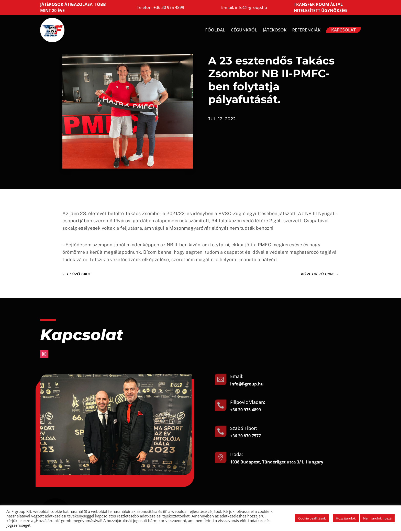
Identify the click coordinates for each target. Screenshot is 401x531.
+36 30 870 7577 (245, 436)
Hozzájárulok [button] (346, 518)
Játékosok (274, 30)
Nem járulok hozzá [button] (377, 518)
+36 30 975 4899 (168, 7)
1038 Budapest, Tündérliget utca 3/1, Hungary (276, 462)
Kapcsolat (343, 30)
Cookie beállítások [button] (312, 518)
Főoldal (215, 30)
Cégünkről (244, 30)
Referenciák (306, 30)
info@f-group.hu (251, 7)
